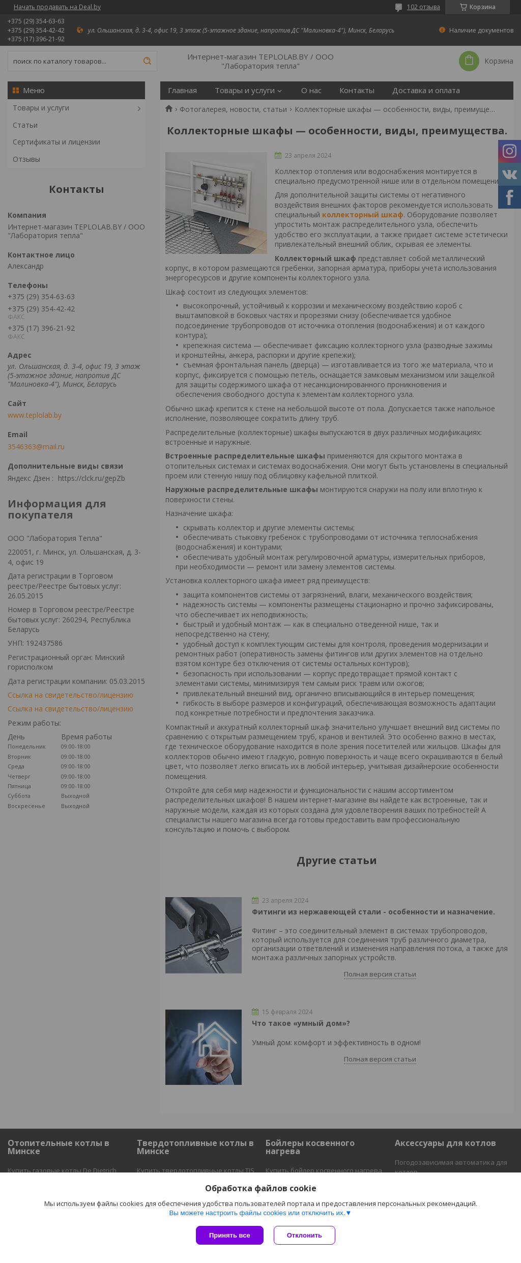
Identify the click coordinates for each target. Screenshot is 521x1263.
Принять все (229, 1235)
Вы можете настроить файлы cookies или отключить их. (257, 1213)
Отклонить (304, 1235)
